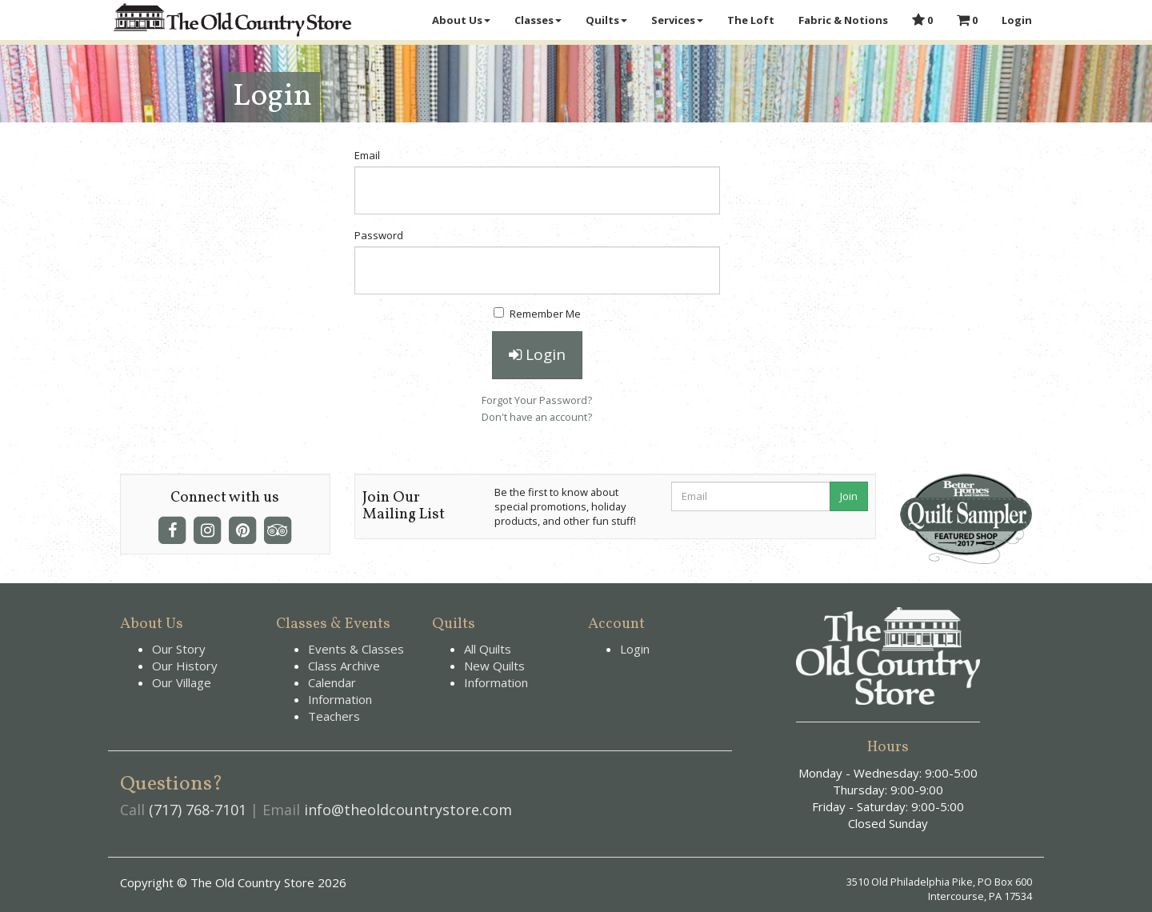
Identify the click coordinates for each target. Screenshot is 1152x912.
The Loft (750, 20)
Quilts (606, 20)
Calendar (332, 682)
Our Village (181, 682)
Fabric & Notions (843, 20)
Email (367, 155)
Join (849, 496)
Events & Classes (356, 649)
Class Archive (344, 666)
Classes (538, 20)
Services (677, 20)
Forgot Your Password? (537, 400)
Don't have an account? (537, 417)
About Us (461, 20)
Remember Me (537, 313)
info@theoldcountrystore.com (408, 809)
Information (340, 699)
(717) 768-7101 (197, 809)
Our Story (179, 649)
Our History (185, 666)
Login (1017, 20)
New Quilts (494, 666)
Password (378, 235)
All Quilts (487, 649)
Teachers (334, 716)
